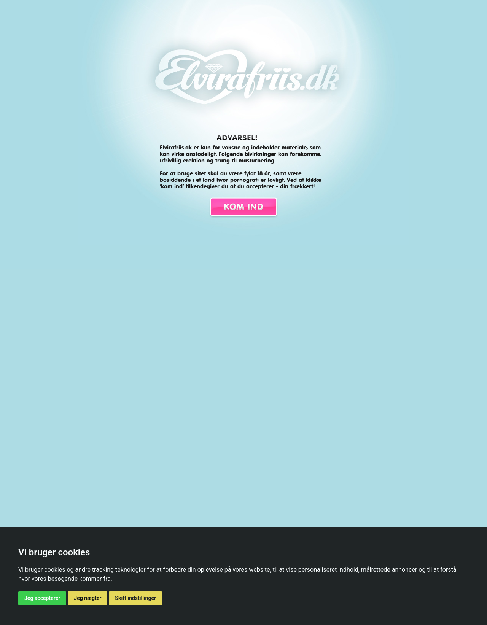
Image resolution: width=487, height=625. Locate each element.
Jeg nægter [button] (87, 598)
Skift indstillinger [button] (135, 598)
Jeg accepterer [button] (42, 598)
